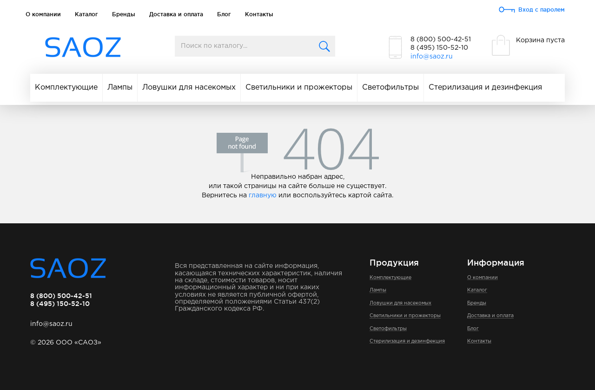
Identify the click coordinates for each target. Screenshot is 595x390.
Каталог (86, 14)
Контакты (259, 14)
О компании (43, 14)
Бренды (123, 14)
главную (263, 195)
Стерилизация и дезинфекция (485, 87)
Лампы (119, 87)
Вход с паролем (541, 9)
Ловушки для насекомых (189, 87)
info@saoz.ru (431, 56)
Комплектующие (66, 87)
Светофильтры (390, 87)
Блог (224, 14)
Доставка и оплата (176, 14)
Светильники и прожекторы (298, 87)
